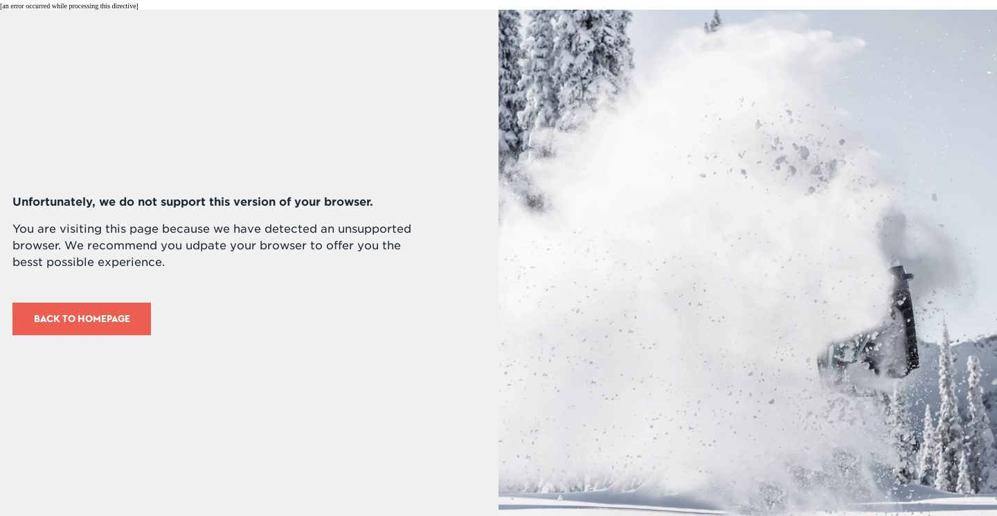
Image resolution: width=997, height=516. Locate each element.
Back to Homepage (82, 318)
